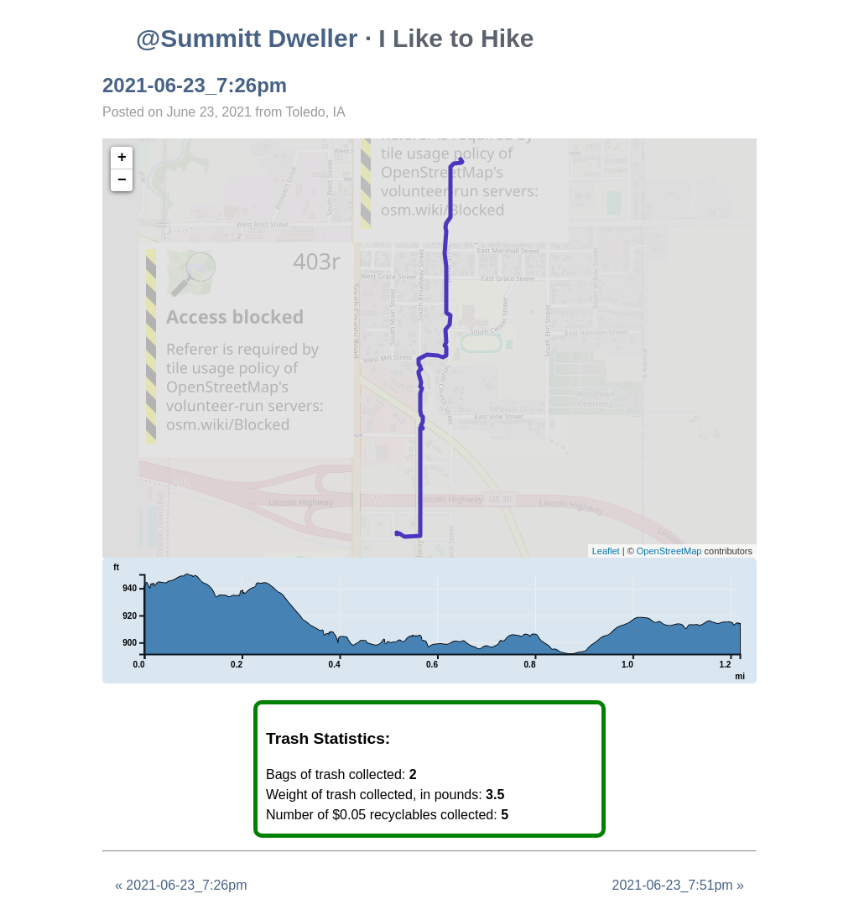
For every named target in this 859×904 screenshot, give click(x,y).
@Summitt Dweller (246, 38)
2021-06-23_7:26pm (194, 85)
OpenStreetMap (669, 551)
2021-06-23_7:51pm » (678, 885)
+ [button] (122, 158)
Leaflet (606, 551)
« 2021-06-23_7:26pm (181, 885)
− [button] (122, 180)
